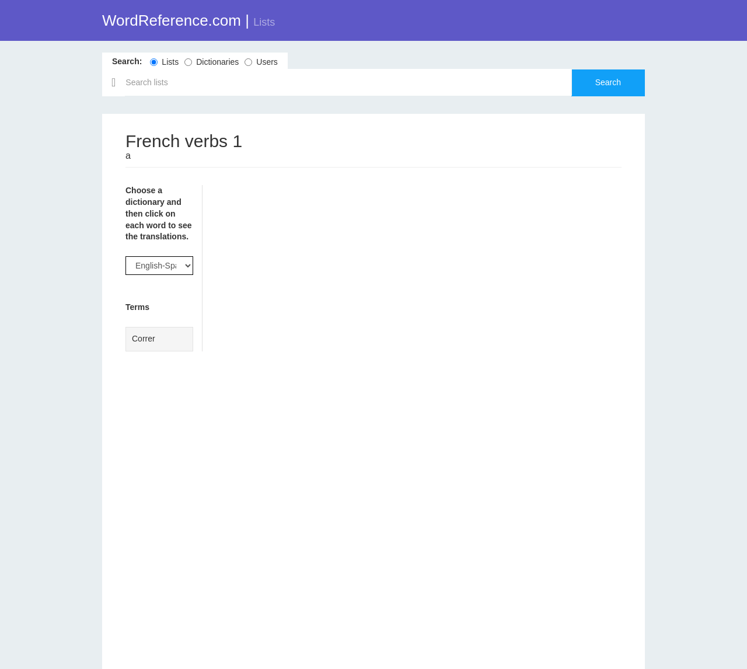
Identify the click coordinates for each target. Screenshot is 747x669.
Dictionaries (211, 62)
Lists (164, 62)
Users (261, 62)
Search (608, 82)
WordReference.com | (188, 20)
